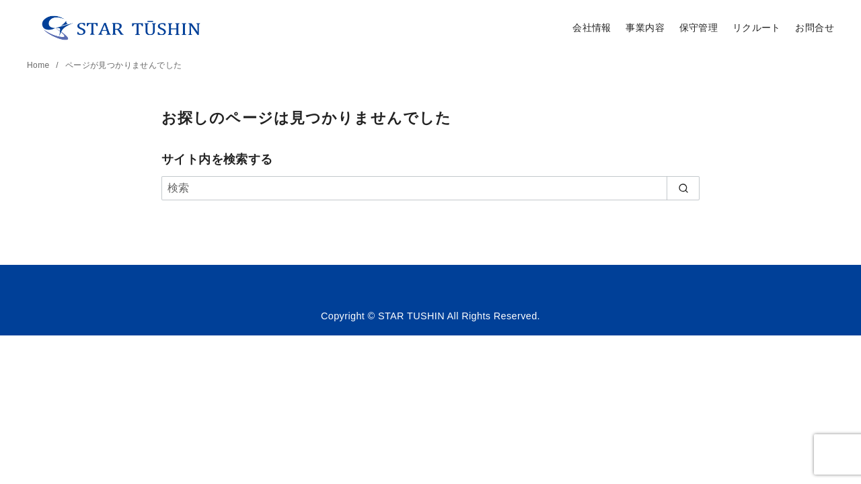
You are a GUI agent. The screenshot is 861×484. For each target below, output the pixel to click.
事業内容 (645, 27)
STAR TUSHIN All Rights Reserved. (457, 316)
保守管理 (698, 27)
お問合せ (814, 27)
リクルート (757, 27)
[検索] (430, 188)
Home (39, 65)
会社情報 (591, 27)
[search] (683, 188)
